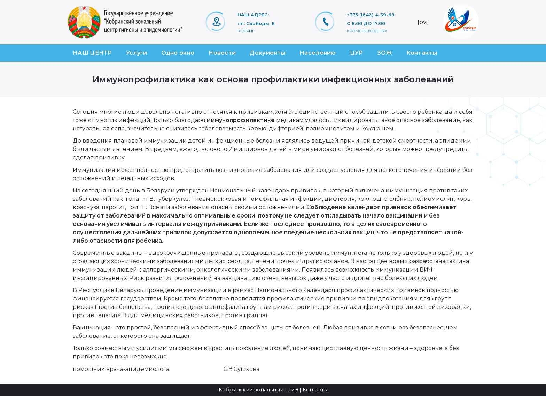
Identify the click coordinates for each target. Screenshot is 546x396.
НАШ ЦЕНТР (92, 53)
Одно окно (178, 53)
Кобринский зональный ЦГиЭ (258, 390)
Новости (222, 53)
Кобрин (246, 31)
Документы (268, 53)
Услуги (136, 53)
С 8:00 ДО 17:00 (366, 23)
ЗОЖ (384, 53)
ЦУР (356, 53)
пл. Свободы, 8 (256, 23)
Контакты (421, 53)
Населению (317, 53)
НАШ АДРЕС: (253, 14)
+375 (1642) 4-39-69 (371, 14)
